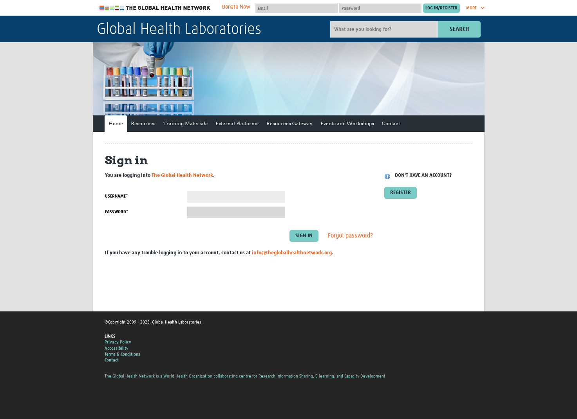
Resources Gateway (289, 123)
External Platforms (237, 123)
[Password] (380, 8)
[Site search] (385, 29)
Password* (116, 212)
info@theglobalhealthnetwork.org (292, 252)
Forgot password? (350, 236)
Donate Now (236, 7)
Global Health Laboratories (179, 30)
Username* (116, 196)
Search (459, 29)
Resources (143, 123)
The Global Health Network (155, 8)
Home (116, 123)
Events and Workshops (347, 123)
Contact (391, 123)
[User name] (296, 8)
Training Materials (185, 123)
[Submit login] (441, 8)
